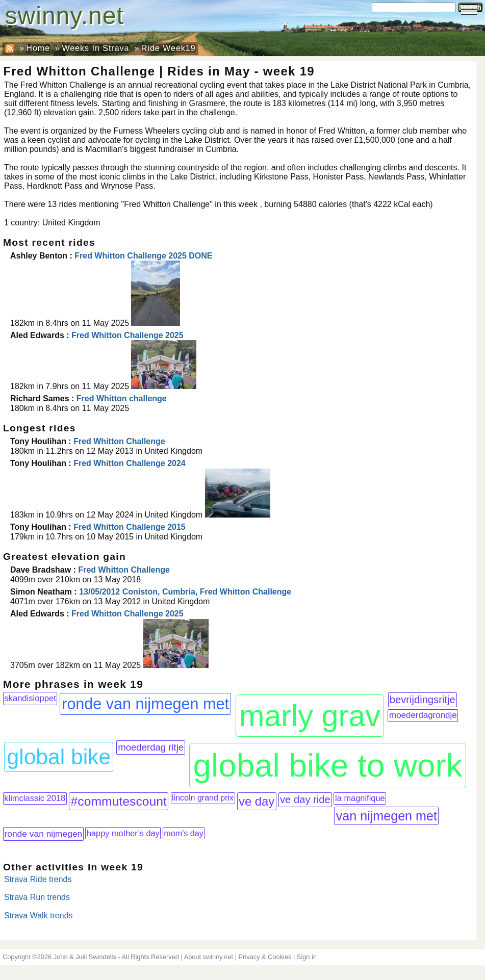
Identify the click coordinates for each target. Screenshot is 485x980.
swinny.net (64, 15)
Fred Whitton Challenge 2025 (127, 335)
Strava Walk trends (38, 915)
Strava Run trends (37, 897)
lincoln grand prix (203, 797)
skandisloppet (30, 698)
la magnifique (360, 798)
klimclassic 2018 (34, 798)
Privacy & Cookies (265, 957)
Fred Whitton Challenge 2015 (129, 527)
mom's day (183, 833)
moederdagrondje (423, 715)
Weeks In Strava (95, 48)
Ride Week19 (168, 48)
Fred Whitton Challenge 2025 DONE (143, 255)
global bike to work (328, 765)
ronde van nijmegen (43, 834)
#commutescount (119, 801)
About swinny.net (209, 957)
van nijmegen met (386, 816)
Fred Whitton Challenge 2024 (129, 463)
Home (38, 48)
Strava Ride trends (38, 879)
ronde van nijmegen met (145, 703)
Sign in (307, 957)
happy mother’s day (123, 833)
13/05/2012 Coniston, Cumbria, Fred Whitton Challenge (185, 591)
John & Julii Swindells (85, 957)
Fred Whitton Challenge (119, 441)
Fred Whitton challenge (121, 398)
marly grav (309, 716)
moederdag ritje (151, 747)
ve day (256, 801)
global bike (59, 756)
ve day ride (305, 799)
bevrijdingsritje (422, 699)
